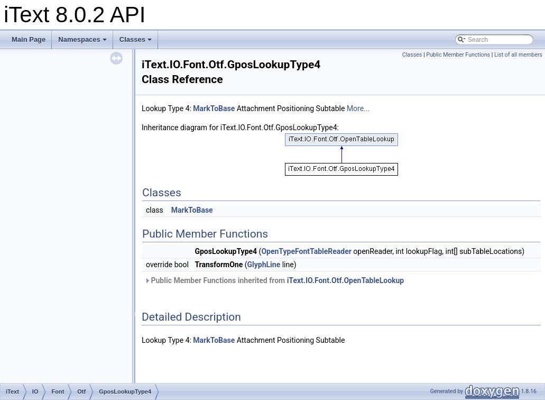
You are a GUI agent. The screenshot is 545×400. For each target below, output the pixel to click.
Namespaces (82, 39)
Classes (135, 39)
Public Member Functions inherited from (274, 280)
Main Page (28, 39)
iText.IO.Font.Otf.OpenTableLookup (345, 280)
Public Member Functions (458, 54)
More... (358, 108)
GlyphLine (264, 264)
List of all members (518, 54)
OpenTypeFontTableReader (306, 251)
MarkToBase (214, 108)
